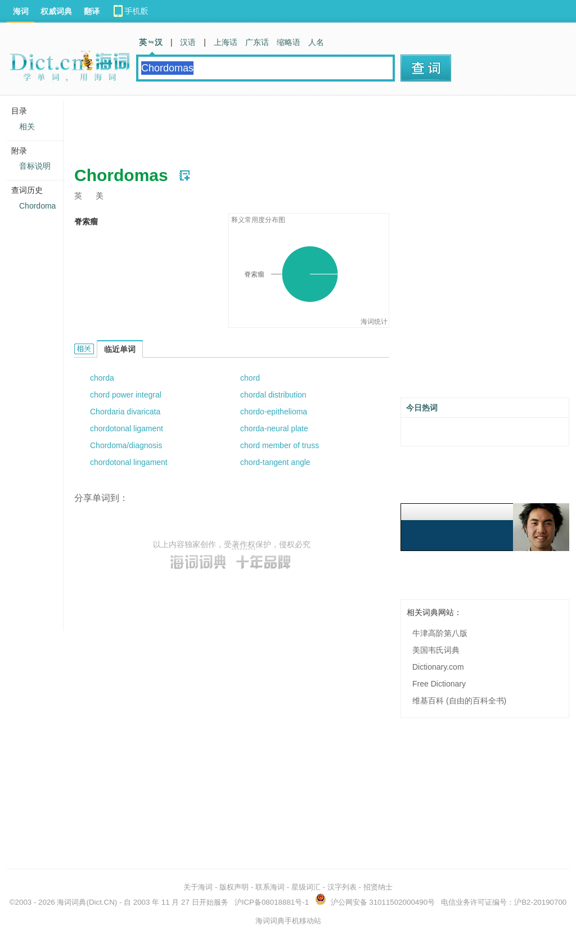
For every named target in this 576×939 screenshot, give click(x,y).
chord (250, 377)
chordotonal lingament (129, 462)
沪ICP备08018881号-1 (272, 902)
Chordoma (37, 205)
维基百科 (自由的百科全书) (459, 700)
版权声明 (234, 887)
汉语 (188, 42)
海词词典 (71, 902)
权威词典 (56, 11)
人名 (316, 42)
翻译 (92, 11)
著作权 (243, 544)
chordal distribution (273, 394)
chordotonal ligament (126, 428)
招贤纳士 (378, 887)
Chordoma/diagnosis (126, 445)
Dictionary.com (438, 666)
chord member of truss (279, 445)
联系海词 (270, 887)
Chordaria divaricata (125, 411)
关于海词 (198, 887)
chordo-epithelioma (273, 411)
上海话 (225, 42)
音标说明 (35, 165)
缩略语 (288, 42)
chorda (102, 377)
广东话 (257, 42)
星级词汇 (306, 887)
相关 (27, 126)
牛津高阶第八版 (439, 633)
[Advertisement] (279, 126)
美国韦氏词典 (436, 649)
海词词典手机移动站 (288, 921)
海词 (21, 11)
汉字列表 (342, 887)
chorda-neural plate (274, 428)
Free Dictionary (439, 683)
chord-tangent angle (275, 462)
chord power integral (125, 394)
